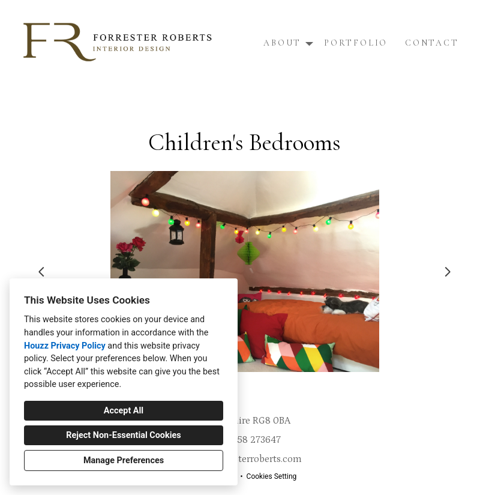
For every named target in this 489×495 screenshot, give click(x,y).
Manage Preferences (123, 460)
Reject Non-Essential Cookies (123, 435)
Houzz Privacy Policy (65, 346)
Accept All (123, 411)
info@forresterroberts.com (245, 459)
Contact (432, 43)
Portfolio (356, 43)
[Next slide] (447, 272)
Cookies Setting (272, 476)
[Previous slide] (41, 272)
